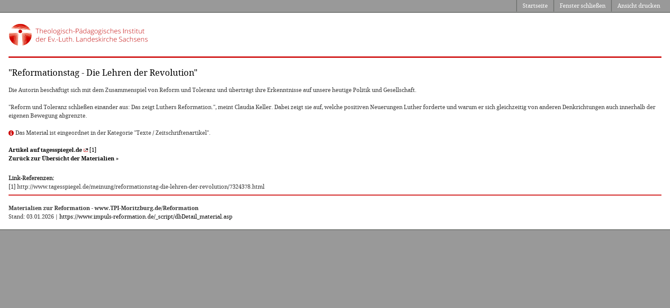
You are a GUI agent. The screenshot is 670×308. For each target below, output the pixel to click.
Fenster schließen (582, 6)
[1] (53, 150)
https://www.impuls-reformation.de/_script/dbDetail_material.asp (145, 216)
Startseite (535, 6)
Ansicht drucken (638, 6)
